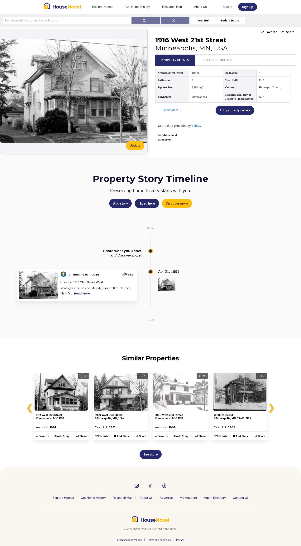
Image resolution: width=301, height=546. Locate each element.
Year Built (204, 20)
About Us (200, 6)
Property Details (175, 60)
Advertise (166, 498)
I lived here (147, 203)
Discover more (177, 203)
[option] (61, 406)
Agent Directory (215, 498)
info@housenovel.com (129, 540)
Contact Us (241, 498)
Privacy (180, 540)
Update (135, 145)
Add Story (63, 436)
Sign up (247, 7)
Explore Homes (102, 6)
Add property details (234, 110)
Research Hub (172, 6)
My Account (188, 498)
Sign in (227, 6)
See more (150, 454)
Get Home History (138, 6)
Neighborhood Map (218, 60)
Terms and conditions (159, 540)
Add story (120, 203)
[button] (286, 32)
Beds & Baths (229, 20)
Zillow (196, 125)
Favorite (271, 32)
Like (129, 274)
